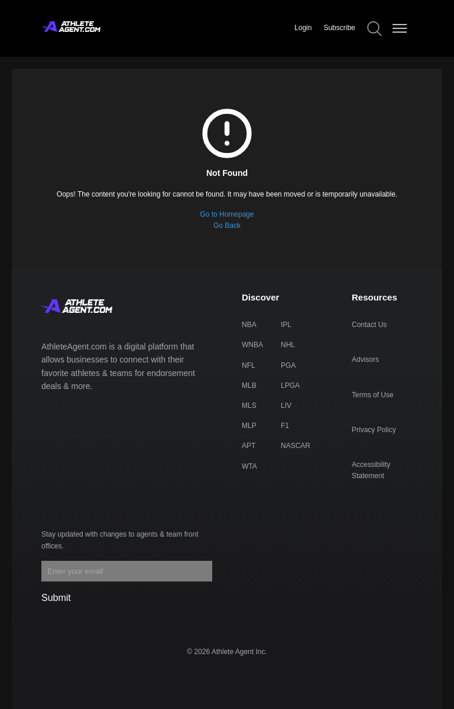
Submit (56, 598)
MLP (249, 426)
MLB (249, 385)
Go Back (227, 225)
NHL (288, 345)
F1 (285, 426)
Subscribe (339, 28)
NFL (248, 365)
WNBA (252, 345)
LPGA (290, 385)
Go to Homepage (227, 214)
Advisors (365, 359)
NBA (249, 325)
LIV (286, 405)
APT (248, 446)
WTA (249, 466)
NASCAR (295, 446)
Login (303, 28)
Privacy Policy (374, 430)
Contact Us (369, 325)
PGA (288, 365)
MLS (249, 405)
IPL (286, 325)
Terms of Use (373, 395)
